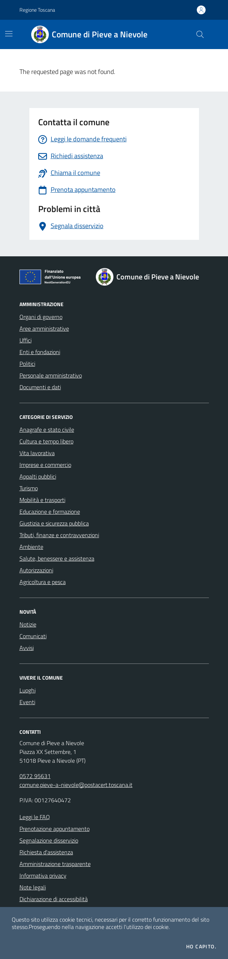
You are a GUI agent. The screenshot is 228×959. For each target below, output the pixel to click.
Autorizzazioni (36, 570)
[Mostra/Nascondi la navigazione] (8, 33)
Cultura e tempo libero (46, 441)
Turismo (28, 488)
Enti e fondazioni (39, 351)
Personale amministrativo (50, 375)
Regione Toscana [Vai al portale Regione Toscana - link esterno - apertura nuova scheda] (37, 10)
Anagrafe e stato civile (46, 429)
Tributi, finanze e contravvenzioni (59, 535)
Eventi (27, 702)
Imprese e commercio (45, 464)
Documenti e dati (40, 387)
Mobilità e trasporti (42, 499)
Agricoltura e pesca (42, 581)
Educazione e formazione (49, 511)
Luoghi (27, 690)
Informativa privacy (42, 875)
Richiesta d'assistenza (46, 852)
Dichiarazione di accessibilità (53, 899)
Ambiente (31, 546)
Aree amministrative (44, 328)
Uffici (25, 340)
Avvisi (26, 647)
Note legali (32, 887)
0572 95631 (35, 776)
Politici (27, 363)
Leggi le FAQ (34, 817)
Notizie (27, 624)
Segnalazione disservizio (48, 840)
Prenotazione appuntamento (54, 828)
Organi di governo (40, 316)
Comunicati (33, 636)
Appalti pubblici (37, 476)
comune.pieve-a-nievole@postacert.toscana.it (76, 784)
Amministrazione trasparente (55, 863)
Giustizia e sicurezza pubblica (54, 523)
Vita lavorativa (37, 453)
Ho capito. (201, 946)
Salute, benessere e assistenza (56, 558)
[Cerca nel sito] (200, 34)
